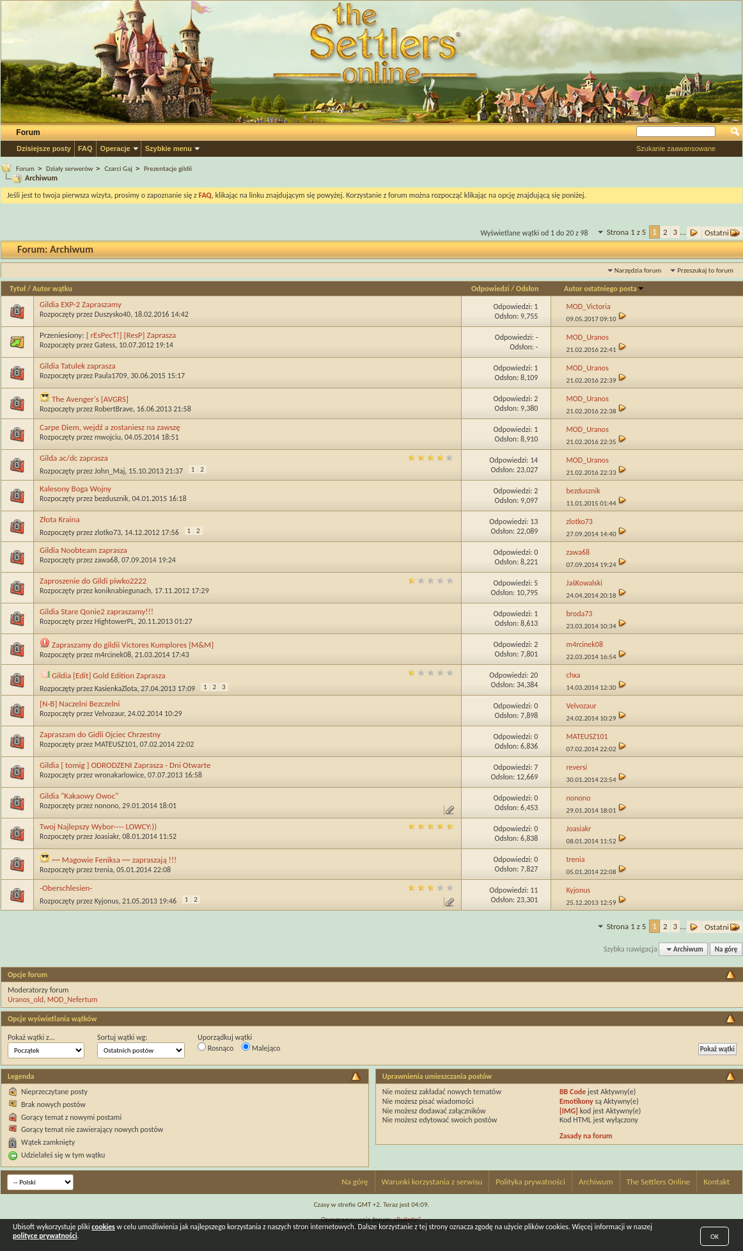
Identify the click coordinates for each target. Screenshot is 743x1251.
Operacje (115, 148)
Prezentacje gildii (168, 168)
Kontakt (716, 1181)
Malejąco (261, 1047)
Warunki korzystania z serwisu (432, 1181)
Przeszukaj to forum (705, 270)
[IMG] (568, 1110)
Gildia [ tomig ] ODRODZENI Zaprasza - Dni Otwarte (125, 765)
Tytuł (18, 288)
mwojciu (108, 437)
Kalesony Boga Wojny (75, 488)
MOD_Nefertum (72, 999)
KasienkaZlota (116, 688)
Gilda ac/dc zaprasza (74, 458)
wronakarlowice (120, 774)
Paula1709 (111, 375)
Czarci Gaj (118, 168)
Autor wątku (52, 288)
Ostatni (722, 232)
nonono (107, 805)
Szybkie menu (168, 148)
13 (534, 521)
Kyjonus (107, 900)
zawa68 (106, 559)
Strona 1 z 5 (626, 232)
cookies (102, 1226)
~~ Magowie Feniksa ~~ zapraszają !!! (114, 860)
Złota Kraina (60, 519)
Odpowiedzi (490, 288)
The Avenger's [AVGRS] (90, 399)
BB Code (572, 1091)
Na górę (726, 949)
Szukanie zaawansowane (676, 148)
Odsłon (527, 288)
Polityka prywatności (530, 1181)
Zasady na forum (586, 1135)
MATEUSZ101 (115, 744)
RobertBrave (114, 408)
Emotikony (576, 1101)
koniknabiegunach (123, 590)
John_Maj (110, 470)
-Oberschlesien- (66, 888)
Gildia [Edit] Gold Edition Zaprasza (109, 675)
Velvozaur (109, 713)
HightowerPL (114, 621)
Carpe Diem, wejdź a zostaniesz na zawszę (110, 427)
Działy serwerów (69, 168)
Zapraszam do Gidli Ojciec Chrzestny (100, 734)
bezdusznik (112, 498)
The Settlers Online (659, 1181)
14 (534, 460)
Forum (28, 132)
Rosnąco (215, 1047)
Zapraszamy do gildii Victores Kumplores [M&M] (133, 644)
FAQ (85, 148)
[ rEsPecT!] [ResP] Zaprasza (131, 335)
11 (534, 890)
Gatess (105, 344)
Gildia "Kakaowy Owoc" (79, 796)
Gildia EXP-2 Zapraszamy (80, 304)
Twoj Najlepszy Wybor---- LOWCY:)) (98, 826)
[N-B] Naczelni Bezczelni (80, 703)
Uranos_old (25, 999)
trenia (104, 869)
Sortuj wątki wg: (122, 1037)
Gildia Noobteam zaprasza (83, 550)
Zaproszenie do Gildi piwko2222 (93, 581)
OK (714, 1236)
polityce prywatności (45, 1235)
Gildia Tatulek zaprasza (78, 366)
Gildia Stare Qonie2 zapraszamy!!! (96, 611)
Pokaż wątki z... (31, 1037)
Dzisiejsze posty (44, 148)
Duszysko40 (112, 314)
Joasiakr (107, 836)
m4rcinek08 (113, 654)
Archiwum (596, 1181)
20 (534, 675)
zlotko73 (108, 532)
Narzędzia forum (638, 270)
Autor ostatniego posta (604, 288)
